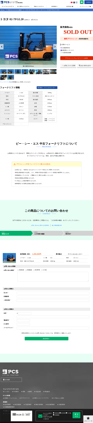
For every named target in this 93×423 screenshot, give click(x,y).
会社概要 (6, 379)
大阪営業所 (62, 404)
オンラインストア (84, 6)
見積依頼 (56, 413)
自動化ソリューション (10, 398)
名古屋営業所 (51, 404)
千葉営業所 (28, 404)
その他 (68, 413)
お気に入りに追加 (69, 65)
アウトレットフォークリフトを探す (76, 58)
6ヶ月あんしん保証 (58, 398)
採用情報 (68, 6)
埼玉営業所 (18, 404)
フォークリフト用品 (5, 82)
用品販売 (47, 391)
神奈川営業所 (39, 404)
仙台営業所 (7, 404)
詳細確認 (56, 415)
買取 (24, 391)
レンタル (6, 391)
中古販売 (16, 391)
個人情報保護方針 (57, 225)
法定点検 (38, 391)
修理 (30, 391)
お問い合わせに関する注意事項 (40, 225)
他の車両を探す (86, 65)
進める (76, 415)
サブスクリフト (25, 398)
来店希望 (63, 413)
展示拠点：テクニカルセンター (47, 87)
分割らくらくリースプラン (41, 398)
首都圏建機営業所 (9, 407)
